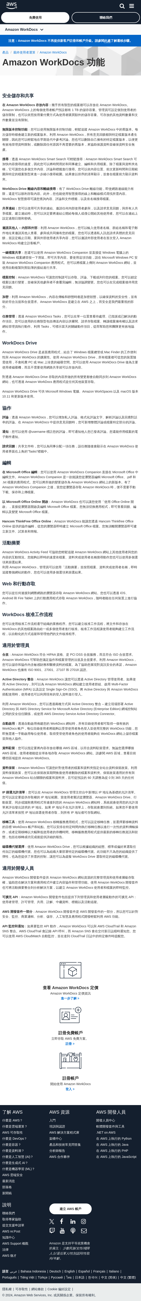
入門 (52, 1120)
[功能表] (131, 5)
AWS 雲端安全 (12, 1175)
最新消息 (8, 1181)
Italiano (114, 1271)
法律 (5, 1249)
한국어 (93, 1277)
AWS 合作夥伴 (59, 1157)
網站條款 (37, 1289)
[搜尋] (122, 5)
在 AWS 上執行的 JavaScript (116, 1157)
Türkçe (43, 1277)
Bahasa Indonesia (33, 1271)
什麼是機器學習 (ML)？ (18, 1169)
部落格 (7, 1187)
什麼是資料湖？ (13, 1150)
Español (84, 1271)
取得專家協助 (11, 1219)
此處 (107, 40)
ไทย (69, 1277)
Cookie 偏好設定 (59, 1289)
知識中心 (8, 1237)
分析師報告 (57, 1150)
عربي (13, 1271)
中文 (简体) (109, 1277)
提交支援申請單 (13, 1225)
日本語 (79, 1277)
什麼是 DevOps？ (14, 1138)
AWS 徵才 (9, 1255)
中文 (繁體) (128, 1277)
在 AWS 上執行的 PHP (112, 1150)
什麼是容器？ (11, 1144)
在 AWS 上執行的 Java (112, 1144)
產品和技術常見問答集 (65, 1144)
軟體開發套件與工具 (110, 1126)
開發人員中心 (105, 1120)
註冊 (70, 1044)
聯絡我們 (8, 1213)
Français (99, 1271)
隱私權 (7, 1289)
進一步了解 (70, 998)
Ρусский (57, 1277)
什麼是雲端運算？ (14, 1126)
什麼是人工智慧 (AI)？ (17, 1157)
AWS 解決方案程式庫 (64, 1132)
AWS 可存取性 (12, 1132)
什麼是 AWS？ (12, 1120)
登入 (70, 1089)
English (69, 1271)
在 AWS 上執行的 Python (114, 1138)
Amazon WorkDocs (21, 29)
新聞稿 (7, 1193)
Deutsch (55, 1271)
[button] (35, 17)
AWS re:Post (11, 1231)
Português (9, 1277)
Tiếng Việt (27, 1277)
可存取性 (21, 1289)
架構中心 (55, 1138)
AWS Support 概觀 (15, 1243)
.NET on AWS (106, 1132)
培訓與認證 (57, 1126)
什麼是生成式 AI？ (15, 1163)
